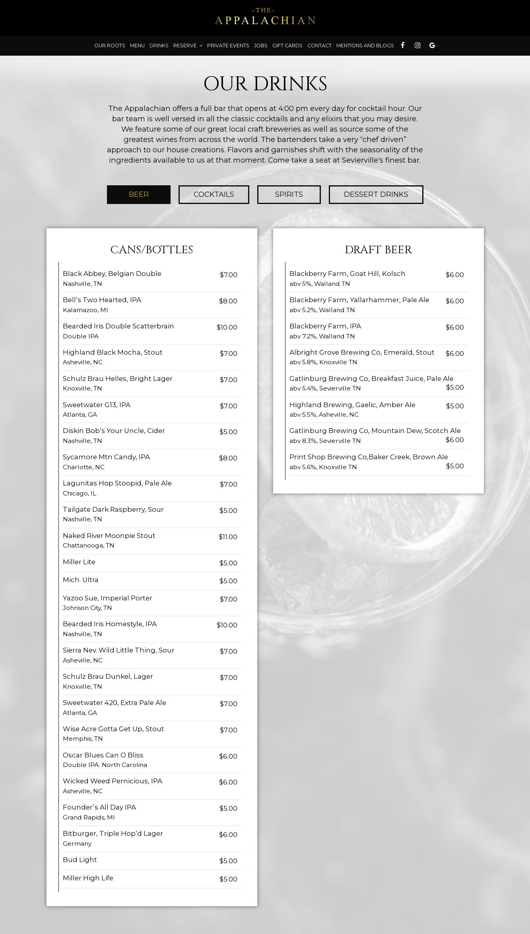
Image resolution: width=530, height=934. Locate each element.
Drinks (159, 46)
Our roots (109, 46)
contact (319, 46)
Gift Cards (287, 46)
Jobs (261, 46)
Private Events (228, 46)
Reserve (187, 46)
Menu (137, 46)
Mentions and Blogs (365, 46)
